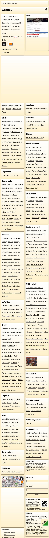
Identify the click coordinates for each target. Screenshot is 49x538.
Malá (29, 394)
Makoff (9, 219)
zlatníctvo (17, 121)
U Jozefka (13, 175)
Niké (9, 305)
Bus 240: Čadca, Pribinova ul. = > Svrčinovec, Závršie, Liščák (35, 318)
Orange (14, 3)
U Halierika (15, 145)
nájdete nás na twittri (9, 532)
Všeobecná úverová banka (11, 386)
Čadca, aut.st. (30, 271)
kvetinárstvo (6, 128)
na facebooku (31, 501)
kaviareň (16, 219)
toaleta (4, 346)
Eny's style (16, 142)
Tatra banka (6, 380)
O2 (27, 197)
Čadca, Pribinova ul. (8, 399)
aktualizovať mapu (36, 463)
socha (37, 125)
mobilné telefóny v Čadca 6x (37, 436)
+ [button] (4, 58)
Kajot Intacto (6, 316)
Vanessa (5, 202)
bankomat (14, 329)
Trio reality (11, 346)
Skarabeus (19, 205)
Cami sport (16, 159)
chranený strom (7, 238)
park (5, 312)
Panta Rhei (5, 135)
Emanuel (6, 132)
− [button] (4, 61)
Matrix (4, 162)
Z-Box (34, 221)
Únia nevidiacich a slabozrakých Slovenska (11, 359)
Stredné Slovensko (8, 105)
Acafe (20, 185)
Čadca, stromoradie (40, 241)
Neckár (28, 109)
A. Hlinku (36, 384)
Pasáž (15, 195)
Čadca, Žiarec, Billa (34, 251)
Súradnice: (5, 49)
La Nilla (6, 205)
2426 (27, 423)
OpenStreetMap (16, 100)
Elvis (20, 128)
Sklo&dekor (11, 125)
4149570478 (39, 465)
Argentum (5, 459)
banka (4, 352)
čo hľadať (29, 486)
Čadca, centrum (7, 293)
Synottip (11, 312)
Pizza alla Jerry (7, 222)
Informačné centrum (14, 269)
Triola (4, 125)
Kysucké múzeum (8, 309)
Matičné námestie (32, 381)
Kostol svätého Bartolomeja (11, 472)
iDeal (3, 335)
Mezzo (4, 198)
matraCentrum (6, 138)
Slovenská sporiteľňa (14, 335)
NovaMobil (14, 149)
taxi (18, 399)
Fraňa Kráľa (32, 388)
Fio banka (5, 329)
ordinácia (13, 459)
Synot (4, 305)
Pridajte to (39, 533)
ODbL (40, 518)
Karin (9, 159)
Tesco (34, 171)
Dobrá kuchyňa (7, 188)
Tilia (3, 456)
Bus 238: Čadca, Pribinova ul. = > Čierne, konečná (36, 294)
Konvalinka (5, 152)
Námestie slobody (9, 37)
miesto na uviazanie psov (34, 138)
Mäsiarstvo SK (6, 156)
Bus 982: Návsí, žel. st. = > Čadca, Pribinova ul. (35, 325)
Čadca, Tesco (6, 286)
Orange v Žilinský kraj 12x (34, 443)
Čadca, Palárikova (37, 261)
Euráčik (14, 128)
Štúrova (43, 394)
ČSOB (20, 380)
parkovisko (5, 419)
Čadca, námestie (7, 410)
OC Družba (17, 156)
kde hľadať (29, 477)
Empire (14, 215)
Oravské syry (18, 138)
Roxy (19, 191)
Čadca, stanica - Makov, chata (36, 407)
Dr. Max (39, 184)
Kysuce (8, 109)
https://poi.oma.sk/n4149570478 (40, 100)
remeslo (16, 373)
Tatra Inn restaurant (16, 202)
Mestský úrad (6, 339)
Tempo (44, 154)
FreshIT (40, 150)
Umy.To (4, 443)
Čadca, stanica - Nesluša (34, 404)
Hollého (28, 384)
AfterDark (6, 208)
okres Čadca (17, 109)
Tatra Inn (5, 175)
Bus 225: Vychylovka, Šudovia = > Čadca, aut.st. (37, 349)
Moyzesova (39, 377)
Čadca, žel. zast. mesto (34, 265)
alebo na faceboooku (9, 535)
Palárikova (29, 377)
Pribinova (41, 388)
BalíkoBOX (29, 167)
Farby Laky (5, 145)
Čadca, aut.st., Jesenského (35, 268)
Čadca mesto (13, 289)
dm (29, 157)
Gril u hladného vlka (8, 191)
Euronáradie (15, 152)
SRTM (43, 532)
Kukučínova (44, 391)
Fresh (44, 157)
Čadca (4, 112)
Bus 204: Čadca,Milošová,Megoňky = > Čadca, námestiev (37, 342)
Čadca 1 (20, 366)
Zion (12, 205)
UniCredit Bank (40, 181)
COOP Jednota (36, 147)
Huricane (17, 188)
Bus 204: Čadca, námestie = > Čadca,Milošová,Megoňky (37, 335)
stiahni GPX (29, 467)
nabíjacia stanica (14, 443)
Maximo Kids (15, 132)
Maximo (10, 162)
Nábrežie (36, 394)
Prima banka (15, 349)
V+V (5, 142)
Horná (42, 381)
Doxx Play (19, 309)
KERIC (18, 312)
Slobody (44, 384)
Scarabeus (7, 229)
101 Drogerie (36, 157)
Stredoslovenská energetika (11, 342)
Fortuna (15, 305)
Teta (9, 142)
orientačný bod (12, 276)
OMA (8, 3)
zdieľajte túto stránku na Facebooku (32, 503)
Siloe (3, 159)
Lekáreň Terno (11, 456)
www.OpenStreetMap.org (32, 516)
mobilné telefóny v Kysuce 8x (35, 440)
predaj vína (5, 149)
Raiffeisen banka (7, 376)
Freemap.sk (26, 100)
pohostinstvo (6, 215)
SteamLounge (6, 195)
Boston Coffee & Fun (9, 185)
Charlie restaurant (14, 198)
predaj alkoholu (7, 121)
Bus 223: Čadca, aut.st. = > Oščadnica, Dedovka (37, 311)
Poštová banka (15, 332)
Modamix (14, 135)
